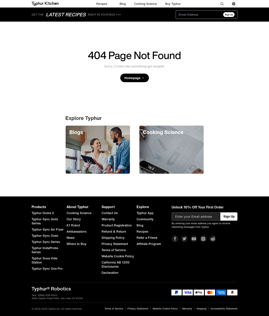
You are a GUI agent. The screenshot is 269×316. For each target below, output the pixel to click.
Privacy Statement (115, 244)
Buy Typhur (173, 4)
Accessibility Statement (223, 308)
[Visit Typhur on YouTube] (193, 238)
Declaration (110, 272)
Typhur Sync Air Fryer (48, 229)
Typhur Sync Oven (45, 235)
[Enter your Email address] (196, 216)
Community (145, 219)
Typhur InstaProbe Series (45, 250)
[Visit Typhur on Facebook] (175, 238)
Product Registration (117, 225)
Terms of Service (114, 250)
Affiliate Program (149, 244)
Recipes (101, 4)
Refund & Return (114, 231)
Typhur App (145, 213)
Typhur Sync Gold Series (45, 221)
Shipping (201, 308)
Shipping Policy (113, 237)
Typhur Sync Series (46, 241)
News (70, 237)
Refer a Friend (147, 237)
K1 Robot (73, 225)
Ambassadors (76, 231)
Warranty (108, 219)
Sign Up (229, 14)
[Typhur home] (45, 4)
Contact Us (110, 213)
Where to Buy (76, 244)
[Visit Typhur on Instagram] (203, 238)
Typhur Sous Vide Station (44, 260)
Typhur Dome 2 (43, 213)
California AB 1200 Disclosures (116, 264)
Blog (123, 4)
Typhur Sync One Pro (47, 268)
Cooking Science (145, 4)
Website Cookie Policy (118, 256)
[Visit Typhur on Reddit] (212, 238)
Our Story (74, 219)
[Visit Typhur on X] (184, 238)
